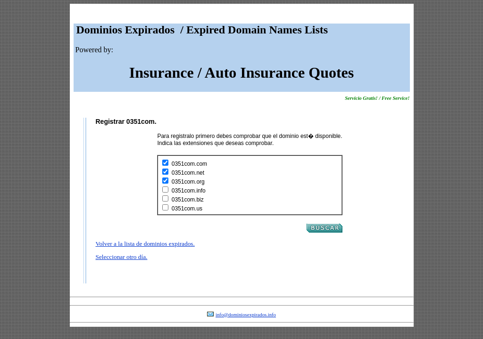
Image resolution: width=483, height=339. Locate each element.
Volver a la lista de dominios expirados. (145, 243)
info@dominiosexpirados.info (246, 314)
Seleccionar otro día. (122, 256)
